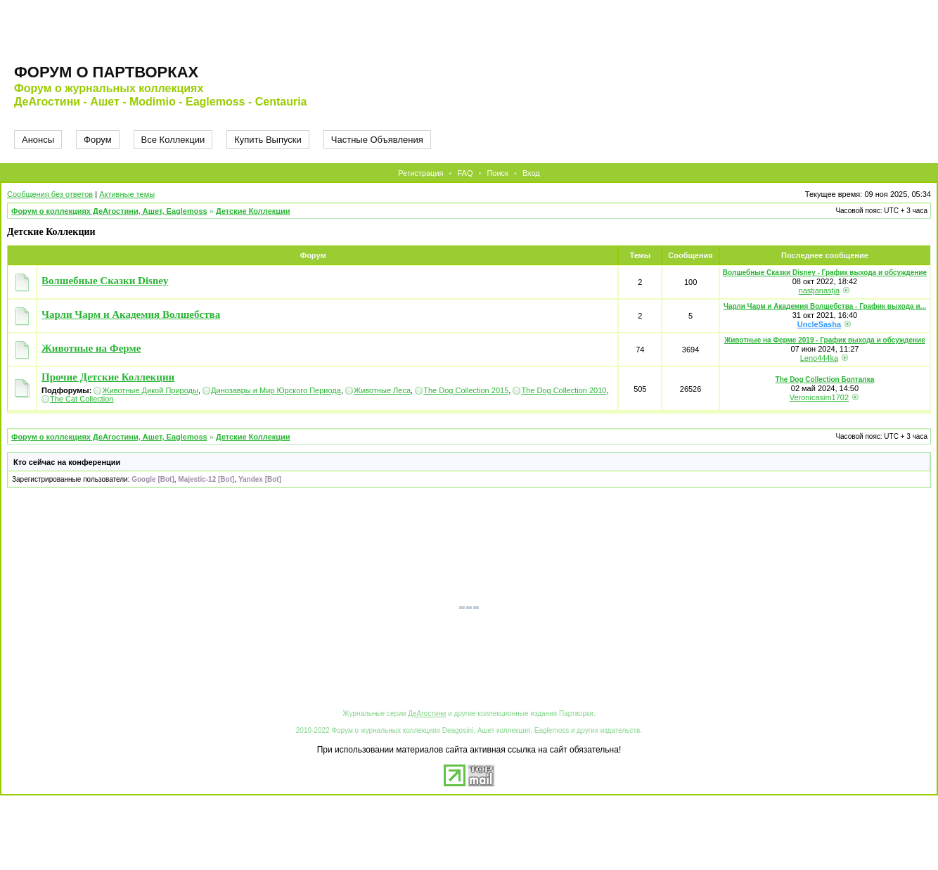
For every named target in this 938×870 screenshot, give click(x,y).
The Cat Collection (82, 399)
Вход (531, 173)
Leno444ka (819, 358)
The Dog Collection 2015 (465, 390)
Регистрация (420, 173)
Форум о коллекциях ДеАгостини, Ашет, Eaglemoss (109, 211)
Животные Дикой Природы (150, 390)
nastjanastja (819, 290)
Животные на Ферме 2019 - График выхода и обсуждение (824, 340)
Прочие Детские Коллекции (107, 377)
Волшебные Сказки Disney (104, 280)
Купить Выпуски (268, 139)
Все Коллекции (173, 139)
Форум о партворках (106, 72)
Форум (98, 139)
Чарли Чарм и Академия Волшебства (130, 314)
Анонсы (38, 139)
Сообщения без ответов (50, 194)
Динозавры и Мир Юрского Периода (276, 390)
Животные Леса (382, 390)
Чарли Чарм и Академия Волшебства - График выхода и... (825, 306)
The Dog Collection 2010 (563, 390)
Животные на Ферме (91, 348)
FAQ (465, 173)
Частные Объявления (377, 139)
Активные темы (127, 194)
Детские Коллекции (253, 211)
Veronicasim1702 (819, 397)
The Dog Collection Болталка (825, 379)
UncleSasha (819, 324)
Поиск (497, 173)
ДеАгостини (427, 713)
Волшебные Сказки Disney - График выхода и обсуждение (825, 272)
